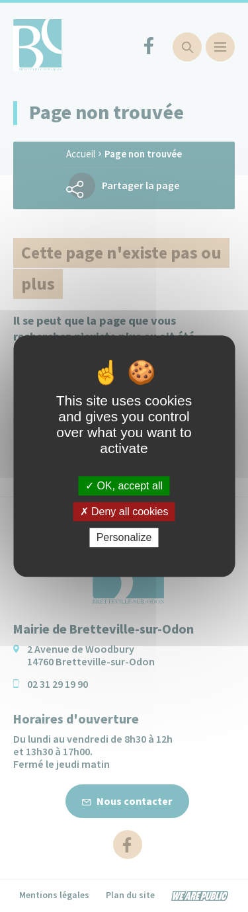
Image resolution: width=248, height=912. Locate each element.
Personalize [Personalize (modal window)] (124, 537)
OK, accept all (124, 485)
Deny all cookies (124, 511)
